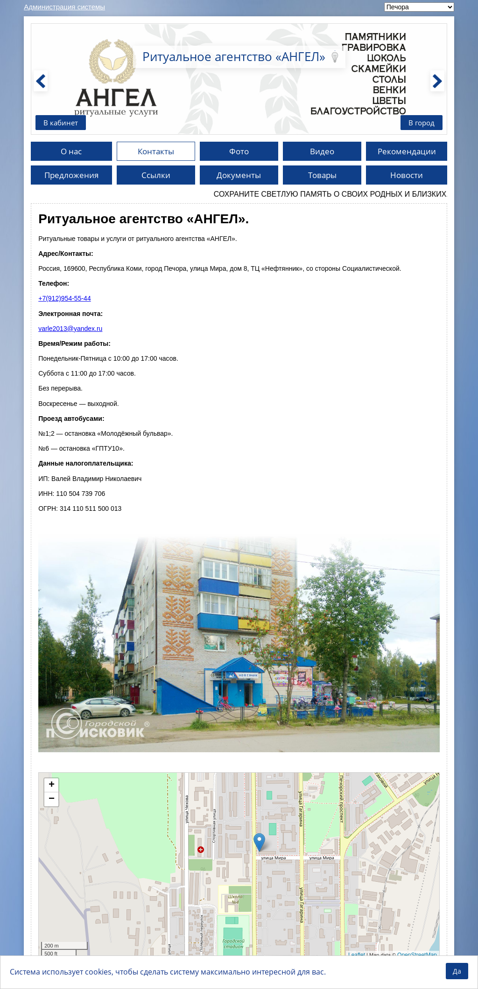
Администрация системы (64, 7)
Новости (407, 175)
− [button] (52, 800)
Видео (322, 151)
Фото (239, 151)
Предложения (71, 175)
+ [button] (52, 786)
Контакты (156, 151)
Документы (238, 175)
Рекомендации (406, 151)
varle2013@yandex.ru (70, 329)
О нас (71, 151)
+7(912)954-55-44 (64, 299)
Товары (322, 175)
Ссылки (156, 175)
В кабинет (61, 122)
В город (421, 122)
